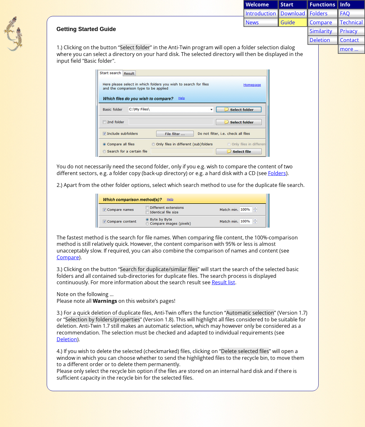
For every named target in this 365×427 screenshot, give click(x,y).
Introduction (261, 13)
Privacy (348, 31)
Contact (349, 40)
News (252, 22)
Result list (223, 282)
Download (293, 13)
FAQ (345, 13)
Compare (68, 257)
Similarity (321, 31)
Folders (277, 173)
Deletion (67, 339)
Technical (351, 22)
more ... (349, 48)
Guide (288, 22)
